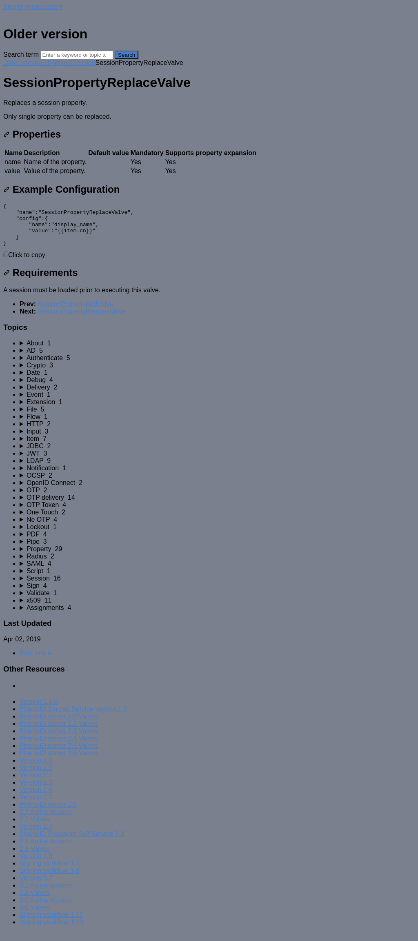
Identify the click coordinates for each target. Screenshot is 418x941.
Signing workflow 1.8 (50, 879)
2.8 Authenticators (46, 849)
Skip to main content (32, 6)
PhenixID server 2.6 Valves (59, 761)
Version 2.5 (36, 805)
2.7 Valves (35, 827)
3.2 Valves (35, 901)
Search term (21, 54)
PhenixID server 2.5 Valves (59, 754)
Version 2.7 (36, 835)
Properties (32, 134)
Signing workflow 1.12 (51, 923)
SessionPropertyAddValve (75, 312)
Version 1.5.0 (39, 710)
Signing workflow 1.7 (50, 871)
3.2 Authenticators (46, 893)
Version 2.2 (36, 783)
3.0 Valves (35, 915)
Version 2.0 (36, 768)
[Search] (77, 55)
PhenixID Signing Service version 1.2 (73, 717)
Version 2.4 (36, 798)
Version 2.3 (36, 791)
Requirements (40, 281)
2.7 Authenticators (46, 820)
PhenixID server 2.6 (48, 813)
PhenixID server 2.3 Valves (59, 739)
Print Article (36, 661)
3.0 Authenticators (46, 908)
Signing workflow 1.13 (51, 930)
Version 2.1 (36, 776)
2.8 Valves (57, 62)
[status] (209, 109)
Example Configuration (61, 189)
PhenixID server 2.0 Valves (59, 724)
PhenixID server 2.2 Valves (59, 732)
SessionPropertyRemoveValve (82, 319)
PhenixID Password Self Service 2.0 (72, 842)
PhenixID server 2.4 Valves (59, 746)
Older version (22, 62)
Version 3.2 (36, 886)
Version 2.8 (36, 864)
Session (84, 62)
